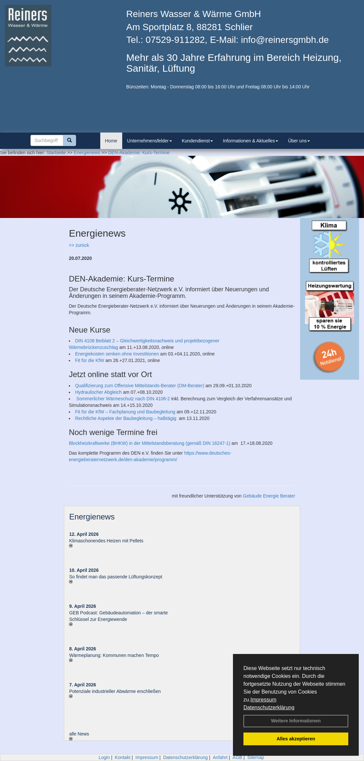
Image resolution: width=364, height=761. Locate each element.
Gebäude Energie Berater (269, 495)
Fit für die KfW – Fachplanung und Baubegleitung (125, 411)
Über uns (299, 140)
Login (104, 757)
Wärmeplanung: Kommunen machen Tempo (114, 655)
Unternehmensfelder (149, 140)
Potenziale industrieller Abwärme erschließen (115, 691)
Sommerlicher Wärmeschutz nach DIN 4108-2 (123, 398)
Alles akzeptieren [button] (296, 738)
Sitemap (255, 757)
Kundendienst (197, 140)
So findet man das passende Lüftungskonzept (115, 576)
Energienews (92, 516)
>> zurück (79, 245)
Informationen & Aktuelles (250, 140)
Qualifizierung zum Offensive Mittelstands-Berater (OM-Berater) (139, 385)
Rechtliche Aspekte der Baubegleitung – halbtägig (126, 418)
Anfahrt (220, 757)
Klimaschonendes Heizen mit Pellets (106, 540)
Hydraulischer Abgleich (98, 392)
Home (111, 140)
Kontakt (122, 757)
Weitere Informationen (296, 720)
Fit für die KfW (89, 360)
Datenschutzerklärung (269, 707)
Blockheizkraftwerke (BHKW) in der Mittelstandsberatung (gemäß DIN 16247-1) (149, 443)
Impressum (263, 699)
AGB (237, 757)
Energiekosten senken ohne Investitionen (117, 353)
